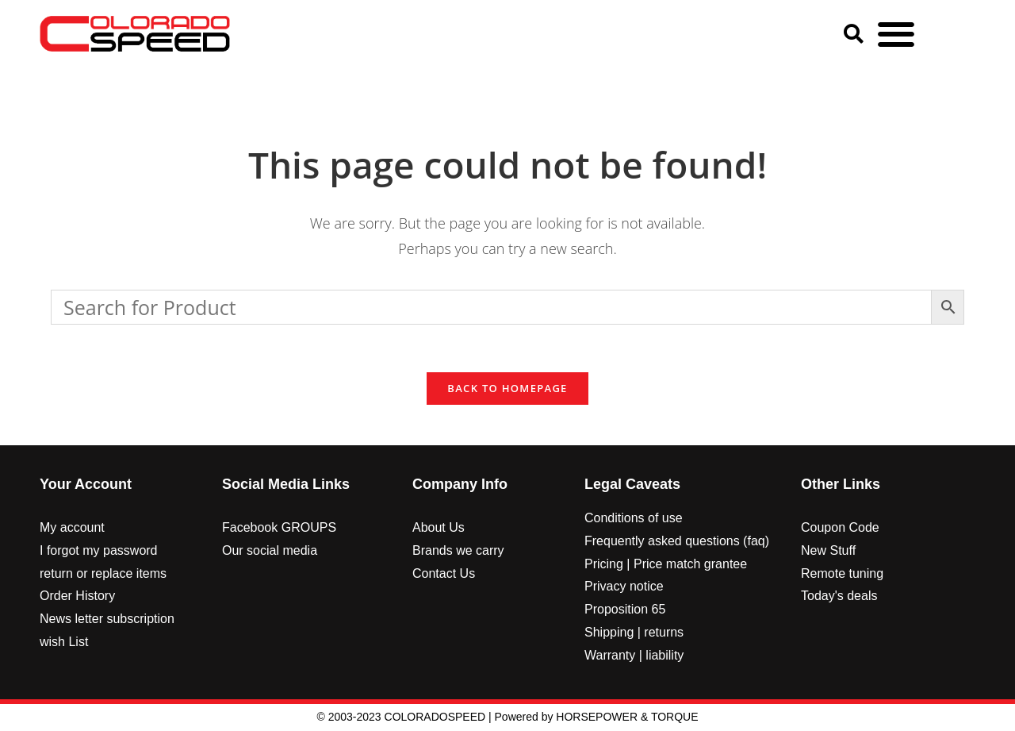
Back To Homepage (507, 389)
